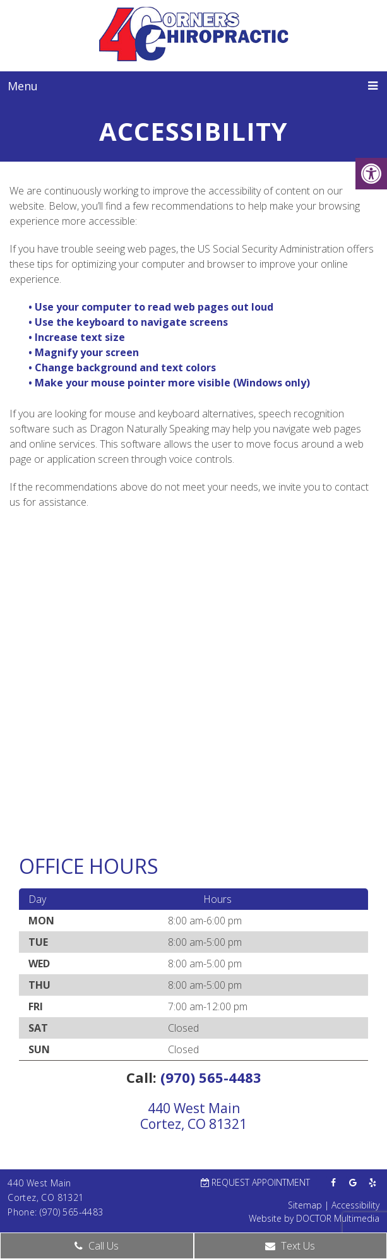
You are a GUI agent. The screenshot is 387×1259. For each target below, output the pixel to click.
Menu (23, 85)
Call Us (96, 1246)
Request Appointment (255, 1182)
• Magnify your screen (84, 352)
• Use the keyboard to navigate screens (129, 322)
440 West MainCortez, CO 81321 (193, 1116)
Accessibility (355, 1205)
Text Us (290, 1246)
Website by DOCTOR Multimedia (314, 1218)
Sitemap (305, 1205)
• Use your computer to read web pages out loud (152, 307)
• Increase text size (78, 337)
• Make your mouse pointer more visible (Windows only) (169, 383)
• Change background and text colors (123, 367)
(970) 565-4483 (210, 1077)
